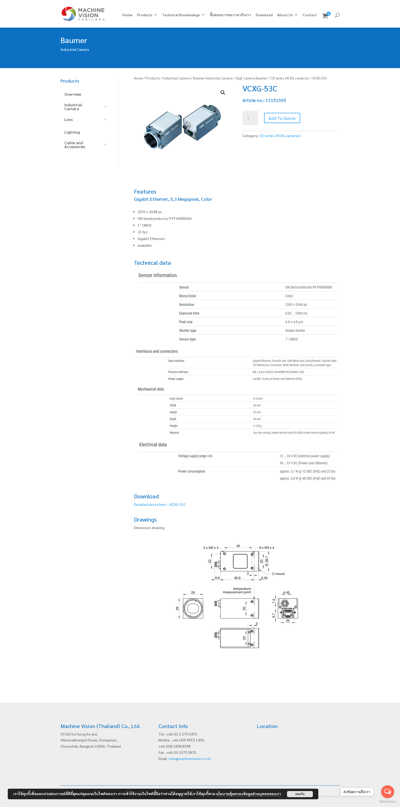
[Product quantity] (250, 118)
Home (127, 15)
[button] (223, 92)
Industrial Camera (176, 78)
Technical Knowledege (181, 15)
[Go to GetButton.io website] (387, 801)
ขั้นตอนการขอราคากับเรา (230, 15)
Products (144, 15)
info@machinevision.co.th (190, 758)
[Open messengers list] (387, 791)
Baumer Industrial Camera (212, 78)
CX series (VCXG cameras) (289, 78)
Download (264, 15)
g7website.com (330, 796)
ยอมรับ (300, 794)
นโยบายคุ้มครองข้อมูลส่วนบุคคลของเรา (248, 793)
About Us (285, 15)
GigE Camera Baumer (251, 78)
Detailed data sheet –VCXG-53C (160, 504)
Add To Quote (282, 118)
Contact (310, 15)
